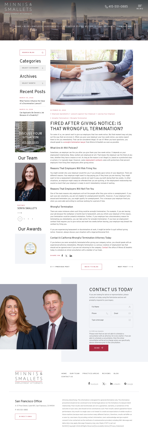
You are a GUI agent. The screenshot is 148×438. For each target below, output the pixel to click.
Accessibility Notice (102, 426)
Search (42, 52)
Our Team (75, 374)
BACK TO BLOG (92, 267)
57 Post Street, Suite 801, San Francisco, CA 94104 (35, 406)
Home (64, 374)
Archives (28, 76)
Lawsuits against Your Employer (83, 114)
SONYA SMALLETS (27, 208)
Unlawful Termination (60, 118)
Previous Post (63, 267)
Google (130, 384)
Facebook (94, 384)
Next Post (123, 267)
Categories (30, 61)
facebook (62, 255)
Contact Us (67, 377)
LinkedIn (116, 384)
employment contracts (94, 160)
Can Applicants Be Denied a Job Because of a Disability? (32, 114)
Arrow (19, 213)
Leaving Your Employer (106, 114)
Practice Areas (91, 374)
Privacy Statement (117, 426)
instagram (71, 255)
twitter (66, 256)
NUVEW (65, 426)
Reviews (106, 374)
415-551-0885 (118, 7)
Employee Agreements (60, 114)
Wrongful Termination (78, 118)
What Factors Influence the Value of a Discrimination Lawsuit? (32, 102)
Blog (116, 374)
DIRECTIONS (25, 417)
